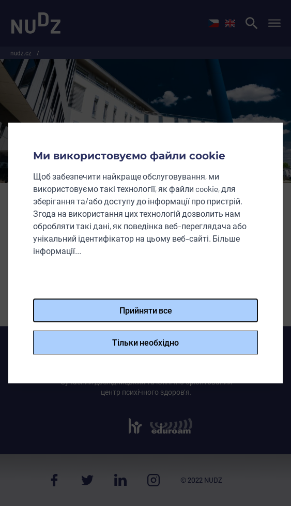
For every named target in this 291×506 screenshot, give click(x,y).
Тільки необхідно (145, 342)
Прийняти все (145, 310)
